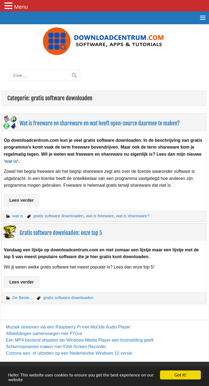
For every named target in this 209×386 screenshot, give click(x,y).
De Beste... (22, 297)
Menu (21, 7)
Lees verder (21, 200)
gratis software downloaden (58, 215)
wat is (11, 161)
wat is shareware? (132, 215)
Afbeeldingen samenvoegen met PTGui (44, 333)
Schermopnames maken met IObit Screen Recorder (56, 346)
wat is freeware (100, 215)
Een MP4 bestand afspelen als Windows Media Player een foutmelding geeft (80, 340)
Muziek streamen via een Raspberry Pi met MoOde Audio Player (68, 327)
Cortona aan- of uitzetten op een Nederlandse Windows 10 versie (69, 353)
